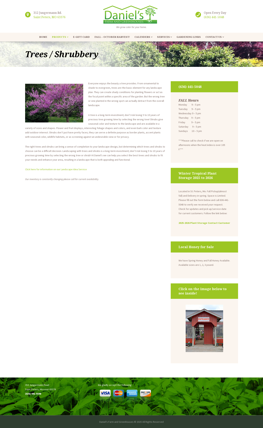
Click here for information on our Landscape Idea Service (56, 169)
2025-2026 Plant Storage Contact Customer (204, 223)
